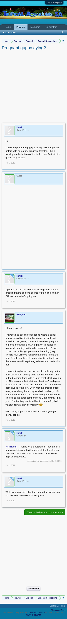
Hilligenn (21, 314)
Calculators (51, 27)
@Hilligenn (11, 446)
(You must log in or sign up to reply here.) (45, 512)
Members (35, 27)
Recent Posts (33, 588)
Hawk (19, 127)
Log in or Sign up (54, 3)
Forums (20, 27)
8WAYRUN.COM (33, 615)
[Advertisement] (33, 85)
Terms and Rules (58, 610)
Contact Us (54, 606)
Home (8, 27)
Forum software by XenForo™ (16, 613)
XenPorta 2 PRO (37, 613)
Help (63, 606)
